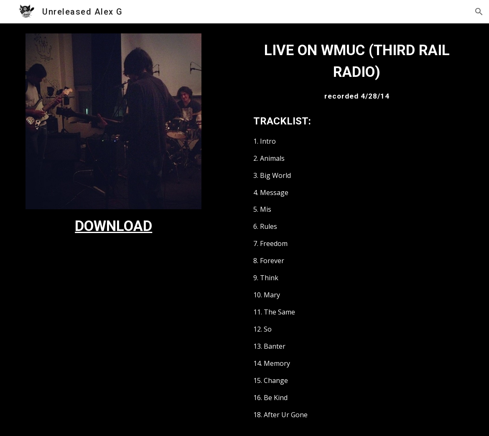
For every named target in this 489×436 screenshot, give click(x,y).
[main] (113, 226)
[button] (479, 12)
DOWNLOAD (113, 226)
